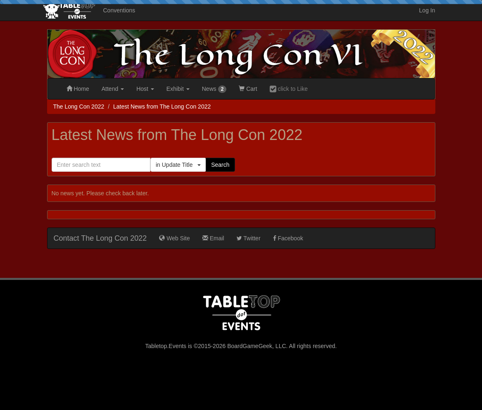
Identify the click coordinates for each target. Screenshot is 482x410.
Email (213, 238)
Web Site (174, 238)
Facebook (288, 238)
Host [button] (145, 88)
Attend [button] (113, 88)
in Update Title (178, 164)
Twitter (249, 238)
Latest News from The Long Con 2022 (162, 106)
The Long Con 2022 (78, 106)
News (214, 89)
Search (220, 164)
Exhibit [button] (178, 88)
